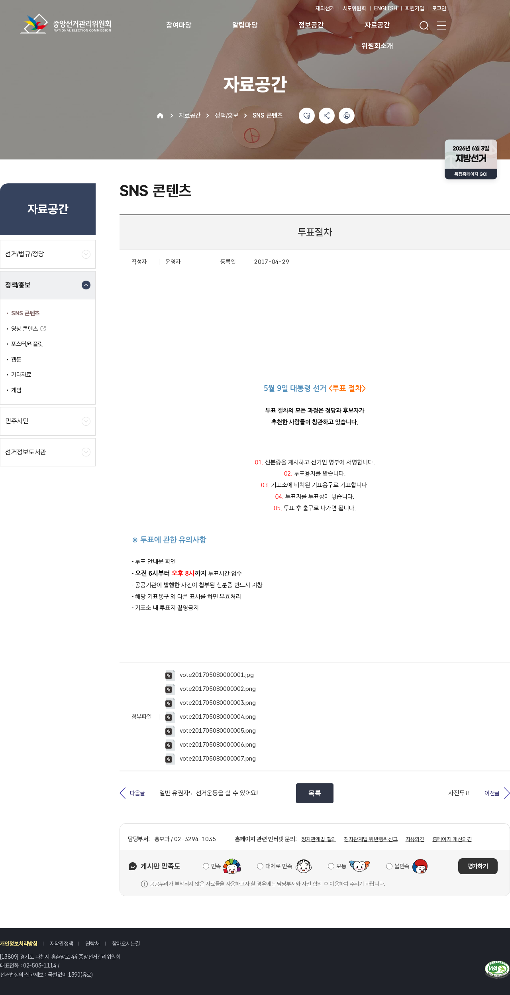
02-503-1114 (39, 965)
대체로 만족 (278, 866)
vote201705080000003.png (210, 703)
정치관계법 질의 (318, 839)
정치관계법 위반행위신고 (370, 839)
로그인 (439, 8)
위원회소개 (377, 45)
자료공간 (377, 25)
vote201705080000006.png (210, 745)
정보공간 (311, 25)
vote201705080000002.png (210, 689)
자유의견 (415, 839)
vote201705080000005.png (210, 731)
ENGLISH (385, 8)
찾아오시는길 (126, 943)
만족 (216, 866)
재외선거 (325, 8)
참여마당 (178, 25)
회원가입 (414, 8)
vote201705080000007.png (210, 759)
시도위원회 (354, 8)
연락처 (92, 943)
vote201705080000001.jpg (209, 675)
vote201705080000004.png (210, 717)
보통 (341, 866)
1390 (74, 974)
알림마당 (244, 25)
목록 (314, 793)
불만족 (402, 866)
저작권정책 (61, 943)
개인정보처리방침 (18, 943)
